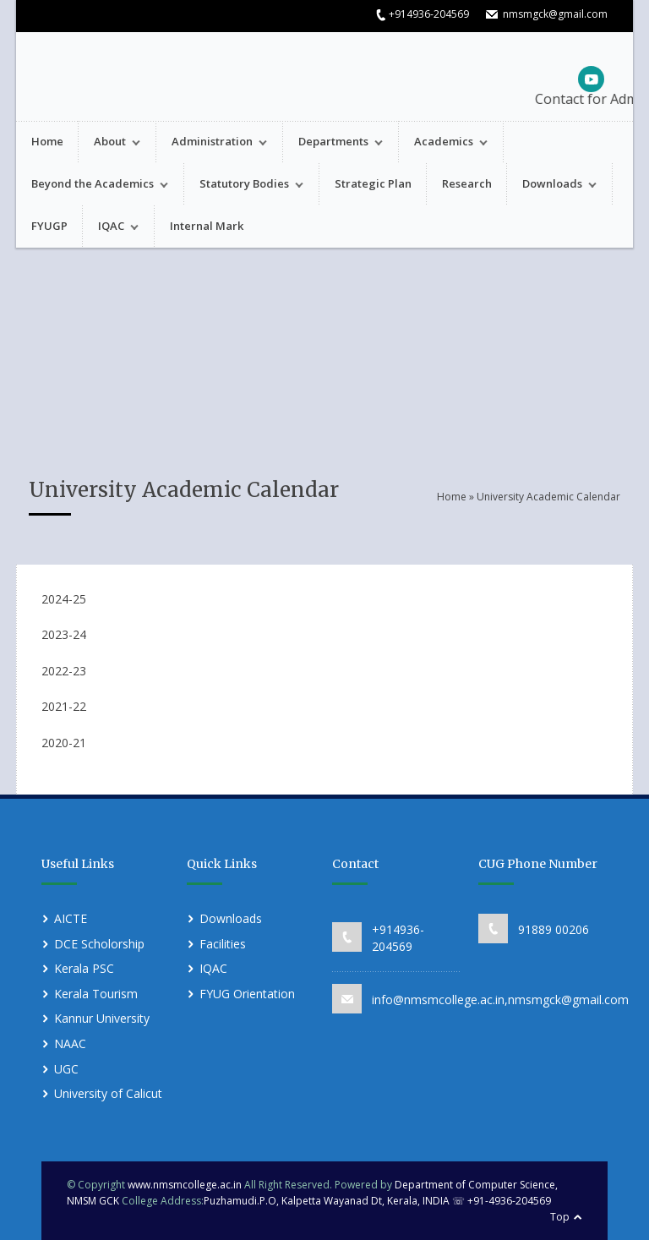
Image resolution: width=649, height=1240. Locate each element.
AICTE (70, 918)
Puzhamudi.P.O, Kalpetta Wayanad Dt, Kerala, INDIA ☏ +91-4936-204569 (377, 1201)
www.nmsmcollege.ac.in (185, 1184)
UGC (66, 1069)
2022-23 (63, 671)
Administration (211, 143)
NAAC (70, 1043)
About (109, 143)
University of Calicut (108, 1093)
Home (47, 141)
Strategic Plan (373, 183)
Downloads (552, 185)
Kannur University (102, 1018)
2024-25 (63, 599)
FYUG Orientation (247, 994)
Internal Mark (206, 225)
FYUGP (49, 225)
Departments (333, 143)
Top (560, 1217)
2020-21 (63, 743)
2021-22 (63, 706)
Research (467, 183)
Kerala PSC (84, 968)
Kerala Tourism (96, 994)
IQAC (111, 228)
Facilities (222, 944)
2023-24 (63, 634)
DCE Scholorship (99, 944)
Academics (443, 143)
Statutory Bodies (243, 185)
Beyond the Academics (92, 185)
